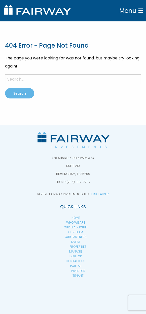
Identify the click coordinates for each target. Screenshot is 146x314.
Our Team (75, 232)
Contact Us (75, 261)
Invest (75, 242)
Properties (78, 247)
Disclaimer (100, 194)
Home (75, 218)
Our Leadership (75, 227)
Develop (75, 256)
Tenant (78, 275)
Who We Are (75, 222)
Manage (75, 251)
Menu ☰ (131, 11)
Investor (78, 271)
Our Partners (76, 237)
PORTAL (75, 266)
